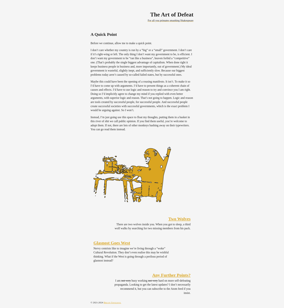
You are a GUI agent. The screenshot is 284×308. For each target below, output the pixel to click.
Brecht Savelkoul (112, 302)
